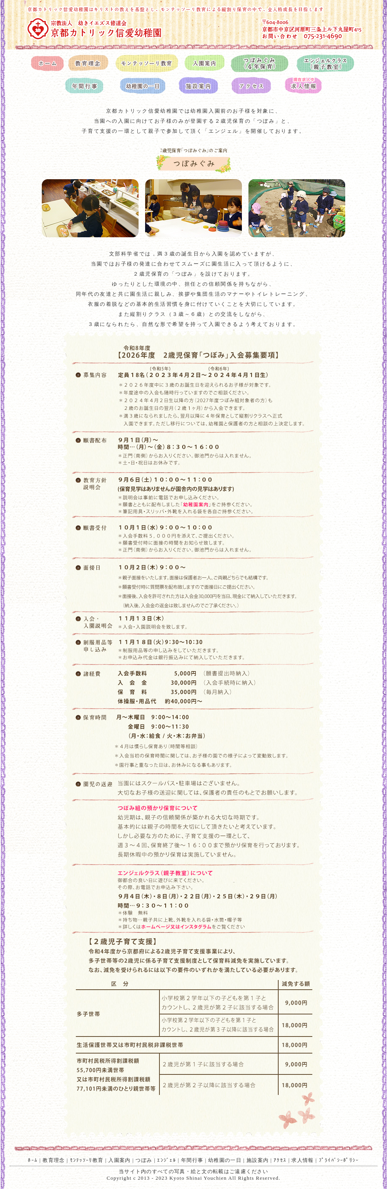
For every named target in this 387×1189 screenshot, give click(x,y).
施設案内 (258, 1160)
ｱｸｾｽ (280, 1160)
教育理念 (54, 1160)
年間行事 (192, 1160)
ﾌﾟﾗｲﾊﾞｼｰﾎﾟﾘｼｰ (339, 1160)
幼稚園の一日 (224, 1160)
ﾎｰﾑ (33, 1160)
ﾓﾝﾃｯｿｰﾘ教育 (87, 1160)
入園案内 (119, 1160)
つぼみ (143, 1160)
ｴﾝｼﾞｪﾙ (166, 1160)
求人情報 (302, 1160)
